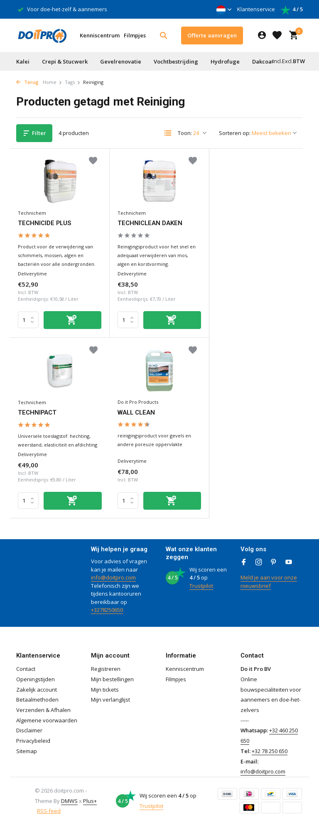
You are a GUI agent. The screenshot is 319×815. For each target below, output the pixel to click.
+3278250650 (107, 600)
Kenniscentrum (100, 35)
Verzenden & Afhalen (43, 700)
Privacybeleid (33, 730)
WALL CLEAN (37, 409)
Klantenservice (256, 9)
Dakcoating (267, 61)
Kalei (22, 61)
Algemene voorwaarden (46, 710)
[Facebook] (243, 552)
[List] (168, 133)
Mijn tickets (105, 679)
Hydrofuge (225, 61)
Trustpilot (201, 575)
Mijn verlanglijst (110, 689)
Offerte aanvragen (212, 35)
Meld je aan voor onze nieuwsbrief (268, 571)
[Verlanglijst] (277, 35)
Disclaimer (29, 720)
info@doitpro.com (113, 567)
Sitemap (26, 740)
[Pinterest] (273, 552)
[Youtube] (288, 552)
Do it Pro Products (38, 399)
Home (52, 82)
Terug (27, 82)
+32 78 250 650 (269, 740)
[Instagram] (258, 552)
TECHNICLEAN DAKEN (148, 222)
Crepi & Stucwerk (65, 61)
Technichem (32, 211)
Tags (73, 82)
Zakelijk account (36, 679)
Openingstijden (35, 669)
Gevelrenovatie (120, 61)
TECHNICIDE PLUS (45, 222)
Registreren (105, 659)
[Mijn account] (262, 35)
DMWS (69, 790)
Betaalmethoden (37, 689)
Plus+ (90, 790)
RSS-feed (49, 801)
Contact (25, 659)
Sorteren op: (234, 133)
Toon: (185, 133)
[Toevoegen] (71, 318)
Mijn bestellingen (112, 669)
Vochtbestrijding (176, 61)
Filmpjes (135, 35)
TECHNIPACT (233, 222)
